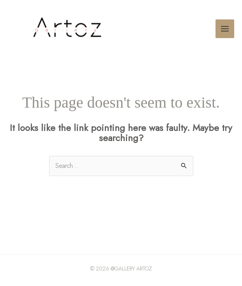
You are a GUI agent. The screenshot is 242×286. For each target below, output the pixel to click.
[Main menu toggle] (225, 28)
